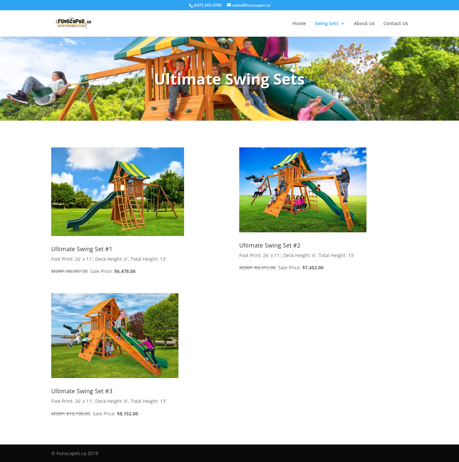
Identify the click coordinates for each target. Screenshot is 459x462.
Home (299, 23)
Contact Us (395, 23)
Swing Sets (327, 23)
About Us (364, 23)
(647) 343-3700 (208, 5)
